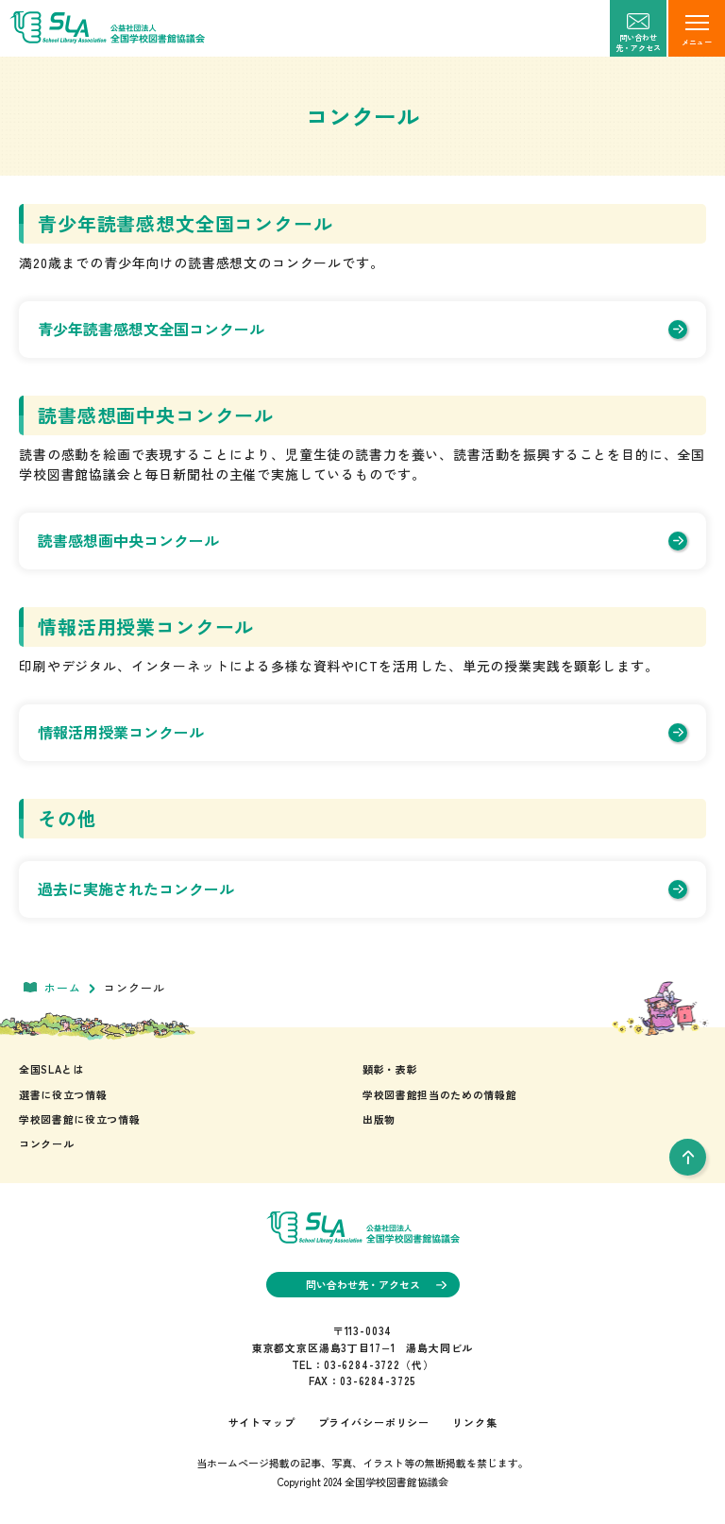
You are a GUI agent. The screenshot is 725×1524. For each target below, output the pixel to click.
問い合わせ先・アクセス (376, 1284)
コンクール (46, 1143)
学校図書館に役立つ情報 (79, 1118)
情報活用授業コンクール (362, 731)
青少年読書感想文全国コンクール (362, 328)
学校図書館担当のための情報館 (439, 1094)
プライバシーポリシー (374, 1422)
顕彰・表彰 (389, 1068)
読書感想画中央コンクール (362, 540)
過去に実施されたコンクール (362, 888)
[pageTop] (687, 1157)
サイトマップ (261, 1422)
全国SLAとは (51, 1068)
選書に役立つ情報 (63, 1094)
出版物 (379, 1118)
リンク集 (474, 1422)
